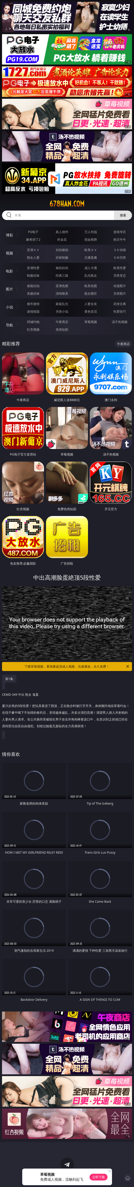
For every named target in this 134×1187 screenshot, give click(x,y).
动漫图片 (119, 286)
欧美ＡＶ (90, 250)
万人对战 (90, 232)
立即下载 (98, 1177)
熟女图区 (90, 293)
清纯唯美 (62, 293)
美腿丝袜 (33, 293)
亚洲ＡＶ (33, 250)
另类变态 (119, 275)
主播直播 (90, 257)
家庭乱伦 (62, 304)
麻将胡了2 (33, 239)
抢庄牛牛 (119, 239)
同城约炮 (33, 322)
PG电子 (33, 232)
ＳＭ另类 (119, 257)
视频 (9, 253)
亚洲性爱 (33, 268)
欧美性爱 (119, 268)
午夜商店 (62, 322)
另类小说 (62, 311)
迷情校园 (33, 311)
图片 (9, 289)
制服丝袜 (33, 275)
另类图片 (119, 293)
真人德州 (62, 232)
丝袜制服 (62, 257)
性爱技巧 (119, 311)
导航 (9, 325)
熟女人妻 (33, 257)
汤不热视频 (119, 322)
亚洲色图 (62, 286)
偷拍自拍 (62, 268)
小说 (9, 307)
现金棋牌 (90, 239)
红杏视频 (33, 329)
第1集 (9, 679)
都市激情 (33, 304)
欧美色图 (90, 286)
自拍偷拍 (62, 250)
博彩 (9, 235)
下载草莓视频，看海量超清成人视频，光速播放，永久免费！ (77, 666)
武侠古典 (119, 304)
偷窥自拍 (33, 286)
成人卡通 (90, 268)
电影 (9, 271)
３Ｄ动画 (119, 250)
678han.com (66, 203)
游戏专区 (119, 232)
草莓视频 (90, 322)
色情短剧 (62, 329)
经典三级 (62, 275)
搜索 (123, 215)
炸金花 (62, 239)
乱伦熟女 (90, 275)
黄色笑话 (90, 311)
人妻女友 (90, 304)
